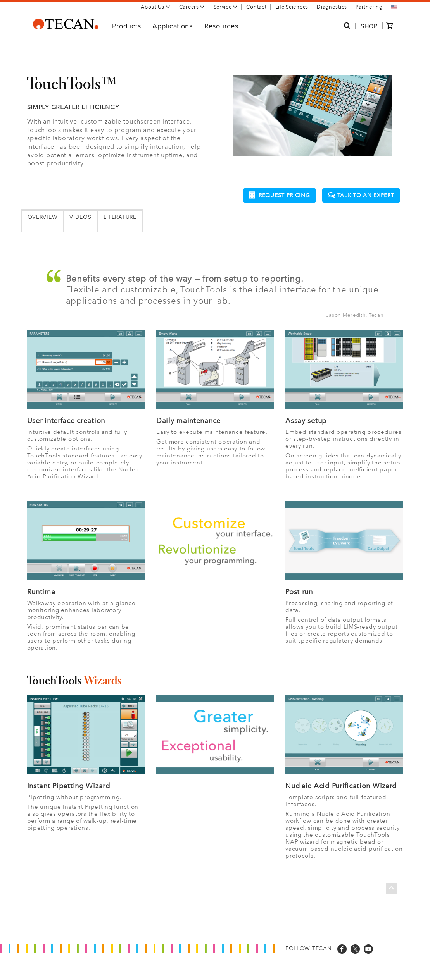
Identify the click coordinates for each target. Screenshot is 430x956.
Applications (172, 26)
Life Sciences (291, 7)
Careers (192, 7)
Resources (221, 26)
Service (226, 7)
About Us (156, 7)
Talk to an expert (361, 195)
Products (126, 26)
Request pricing (279, 195)
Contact (256, 7)
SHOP (369, 26)
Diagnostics (332, 7)
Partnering (369, 7)
